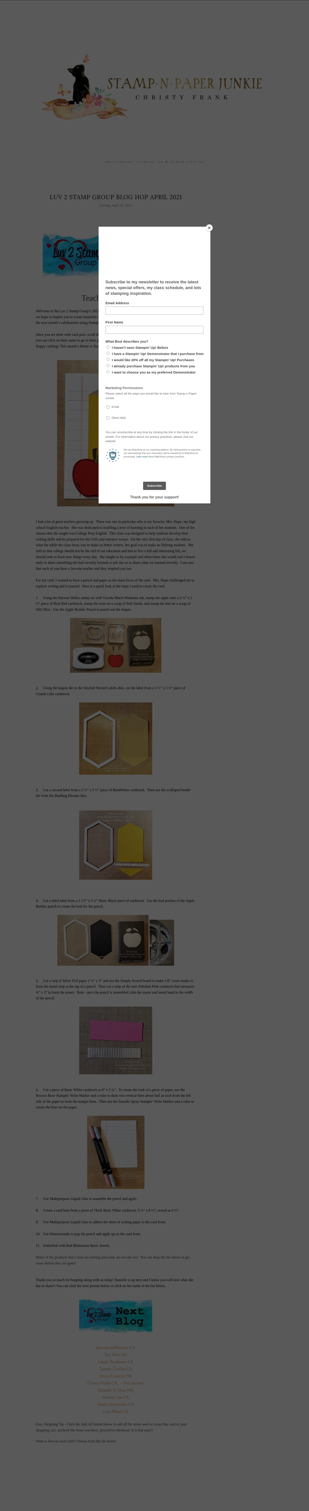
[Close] (209, 227)
